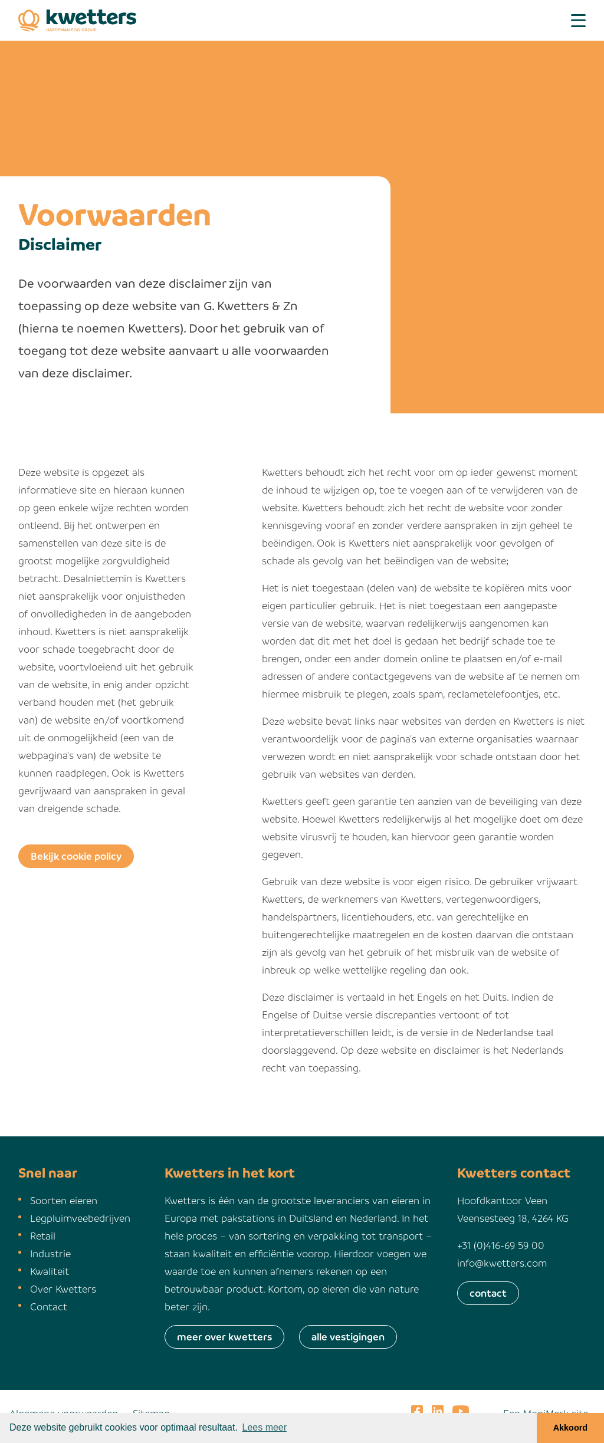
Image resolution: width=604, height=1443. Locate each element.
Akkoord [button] (570, 1427)
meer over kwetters (224, 1336)
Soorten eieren (63, 1200)
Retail (42, 1236)
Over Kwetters (63, 1289)
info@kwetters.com (502, 1263)
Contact (48, 1306)
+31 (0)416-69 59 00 (500, 1245)
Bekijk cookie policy (76, 856)
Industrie (50, 1253)
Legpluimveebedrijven (80, 1218)
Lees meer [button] (264, 1427)
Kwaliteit (49, 1271)
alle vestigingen (348, 1336)
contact (488, 1293)
